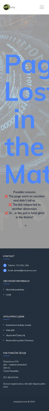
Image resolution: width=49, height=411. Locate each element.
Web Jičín (10, 330)
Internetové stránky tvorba (18, 325)
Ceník (8, 294)
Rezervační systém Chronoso (19, 340)
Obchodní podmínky (15, 289)
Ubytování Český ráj (15, 335)
